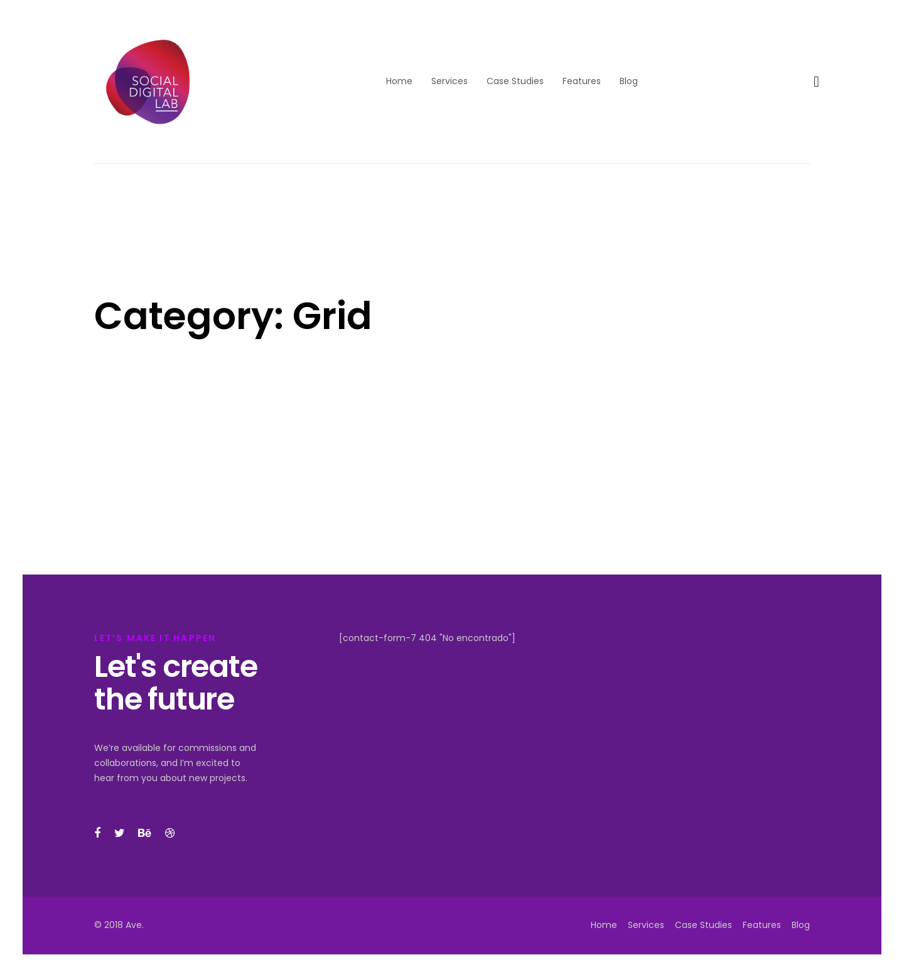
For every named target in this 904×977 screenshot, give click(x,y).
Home (604, 925)
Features (762, 925)
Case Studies (703, 925)
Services (646, 925)
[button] (816, 82)
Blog (801, 925)
